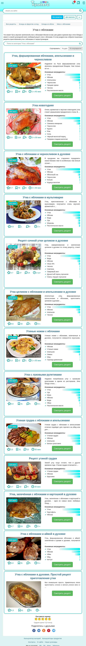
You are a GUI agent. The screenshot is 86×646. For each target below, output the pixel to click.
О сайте (40, 642)
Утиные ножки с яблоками (43, 331)
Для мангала (70, 17)
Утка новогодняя (43, 105)
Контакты (31, 642)
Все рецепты (57, 17)
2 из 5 (39, 619)
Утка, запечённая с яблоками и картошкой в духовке (43, 494)
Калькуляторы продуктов (52, 638)
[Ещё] (79, 17)
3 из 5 (43, 619)
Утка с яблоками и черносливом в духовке (43, 154)
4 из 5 (46, 619)
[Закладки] (78, 3)
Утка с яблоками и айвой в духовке (43, 533)
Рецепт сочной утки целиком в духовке (43, 240)
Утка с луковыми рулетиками (43, 374)
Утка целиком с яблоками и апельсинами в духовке (43, 291)
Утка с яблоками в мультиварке (43, 197)
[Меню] (2, 3)
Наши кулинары (51, 642)
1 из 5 (36, 619)
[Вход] (83, 3)
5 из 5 (49, 619)
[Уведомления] (73, 3)
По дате (64, 48)
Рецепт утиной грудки (43, 458)
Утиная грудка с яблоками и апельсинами (43, 420)
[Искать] (80, 10)
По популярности (75, 48)
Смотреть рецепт (62, 95)
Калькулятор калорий (32, 638)
